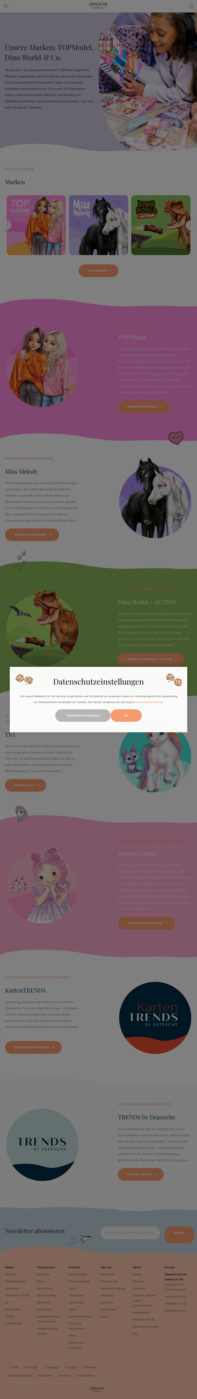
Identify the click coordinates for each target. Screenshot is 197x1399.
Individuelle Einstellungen (83, 715)
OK (126, 715)
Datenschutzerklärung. (149, 702)
